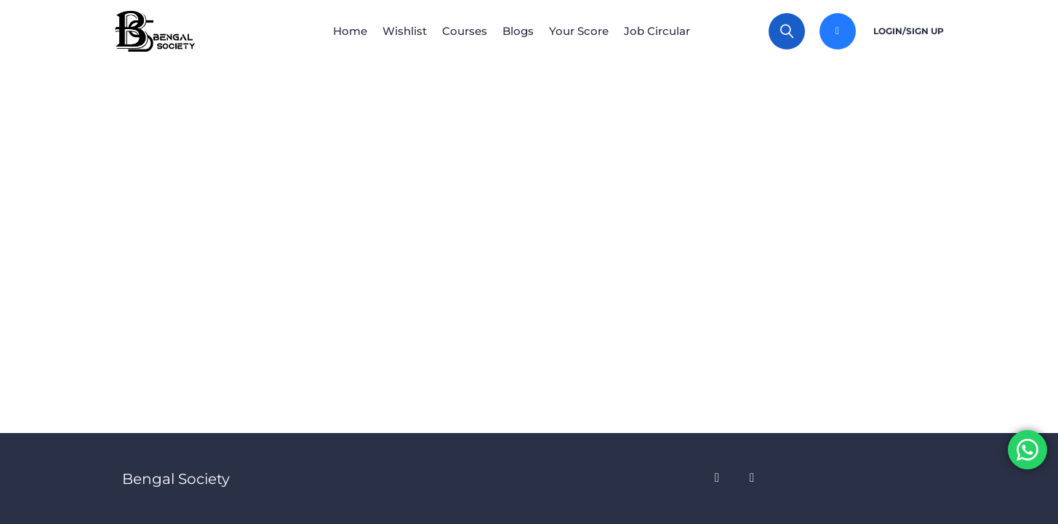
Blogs (521, 31)
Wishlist (396, 31)
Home (335, 31)
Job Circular (671, 31)
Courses (461, 31)
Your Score (587, 31)
